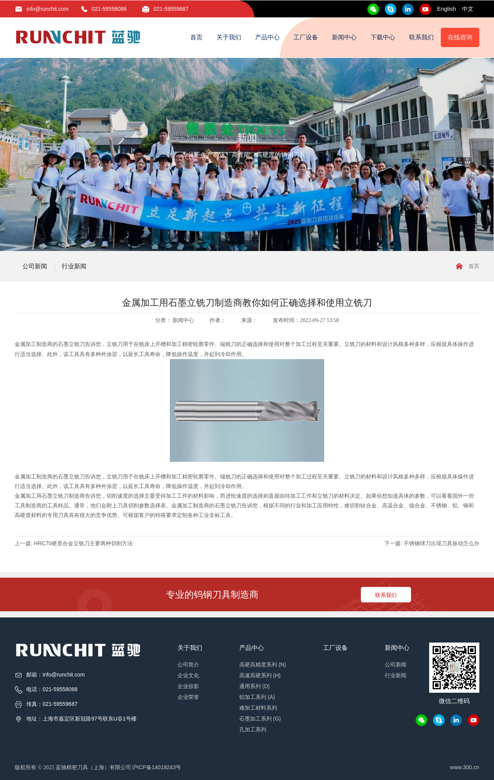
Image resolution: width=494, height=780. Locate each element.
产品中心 (267, 37)
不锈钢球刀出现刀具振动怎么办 (441, 543)
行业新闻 (74, 266)
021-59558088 (109, 9)
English (446, 8)
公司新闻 (34, 266)
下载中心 (382, 37)
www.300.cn (464, 767)
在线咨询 (460, 37)
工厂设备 (305, 37)
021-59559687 (171, 9)
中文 (468, 8)
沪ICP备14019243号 (156, 767)
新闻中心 (344, 37)
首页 (196, 37)
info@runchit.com (47, 9)
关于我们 (229, 37)
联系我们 (421, 37)
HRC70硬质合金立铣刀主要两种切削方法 (83, 543)
